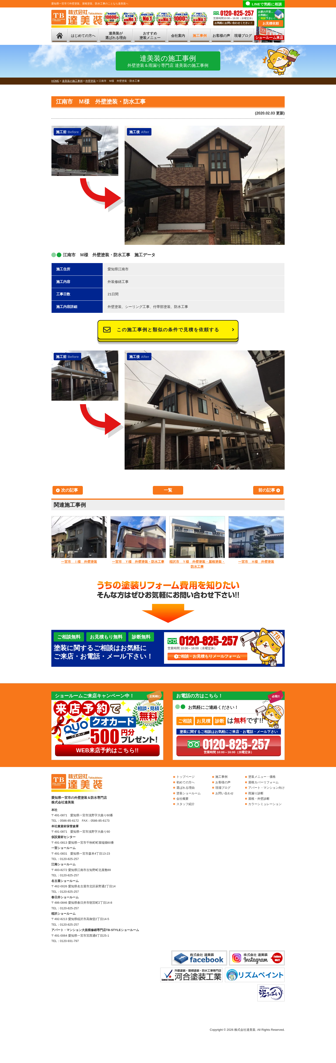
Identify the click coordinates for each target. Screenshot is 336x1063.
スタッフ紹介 (185, 804)
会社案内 (178, 36)
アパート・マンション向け (266, 787)
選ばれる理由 (185, 787)
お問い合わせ (224, 793)
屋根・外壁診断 (259, 798)
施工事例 (200, 36)
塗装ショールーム (188, 793)
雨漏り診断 (255, 793)
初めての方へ (185, 782)
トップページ (185, 776)
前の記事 (266, 490)
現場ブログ (243, 36)
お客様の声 (221, 36)
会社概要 (182, 798)
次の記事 (69, 490)
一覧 (168, 490)
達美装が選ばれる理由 (115, 35)
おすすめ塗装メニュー (150, 35)
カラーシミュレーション (265, 804)
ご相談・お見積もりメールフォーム (208, 656)
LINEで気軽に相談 (267, 4)
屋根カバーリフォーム (263, 782)
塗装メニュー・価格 (262, 776)
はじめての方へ (83, 36)
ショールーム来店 (269, 37)
